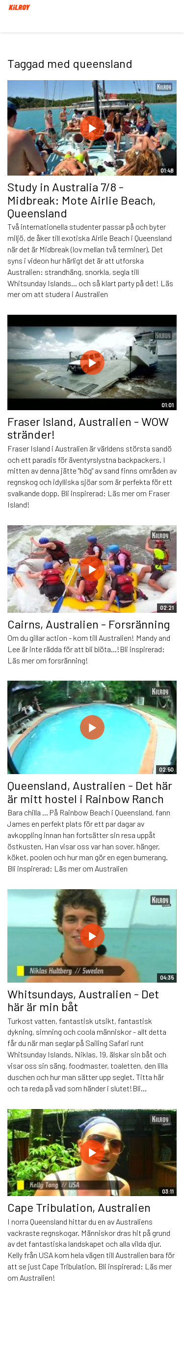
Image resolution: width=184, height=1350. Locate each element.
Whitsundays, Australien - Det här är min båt (83, 1000)
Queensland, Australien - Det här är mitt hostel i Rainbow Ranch (89, 791)
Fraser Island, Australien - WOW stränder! (88, 427)
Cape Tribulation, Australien (79, 1207)
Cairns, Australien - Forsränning (88, 624)
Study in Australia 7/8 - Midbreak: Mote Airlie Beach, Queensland (81, 200)
